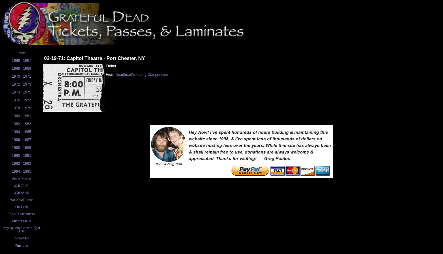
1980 (16, 116)
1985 (27, 132)
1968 (16, 68)
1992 (16, 163)
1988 (16, 148)
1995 (27, 171)
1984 (16, 132)
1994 (16, 171)
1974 (16, 92)
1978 (16, 108)
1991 (27, 155)
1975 (27, 92)
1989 (27, 148)
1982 (16, 124)
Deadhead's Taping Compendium (142, 74)
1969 (27, 68)
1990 (16, 155)
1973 (27, 84)
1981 (27, 116)
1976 (16, 100)
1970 (16, 76)
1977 (27, 100)
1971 (27, 76)
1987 (27, 140)
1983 (27, 124)
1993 (27, 163)
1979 (27, 108)
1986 (16, 140)
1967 (27, 60)
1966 (16, 60)
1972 (16, 84)
